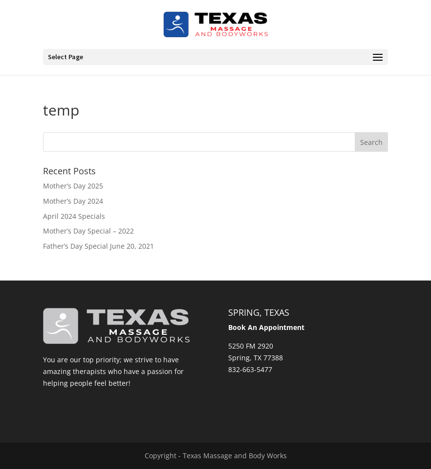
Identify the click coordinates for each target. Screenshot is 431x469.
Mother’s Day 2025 (73, 185)
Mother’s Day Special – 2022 (88, 230)
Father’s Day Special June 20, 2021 (98, 246)
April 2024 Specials (74, 216)
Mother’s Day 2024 (73, 201)
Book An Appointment (266, 327)
